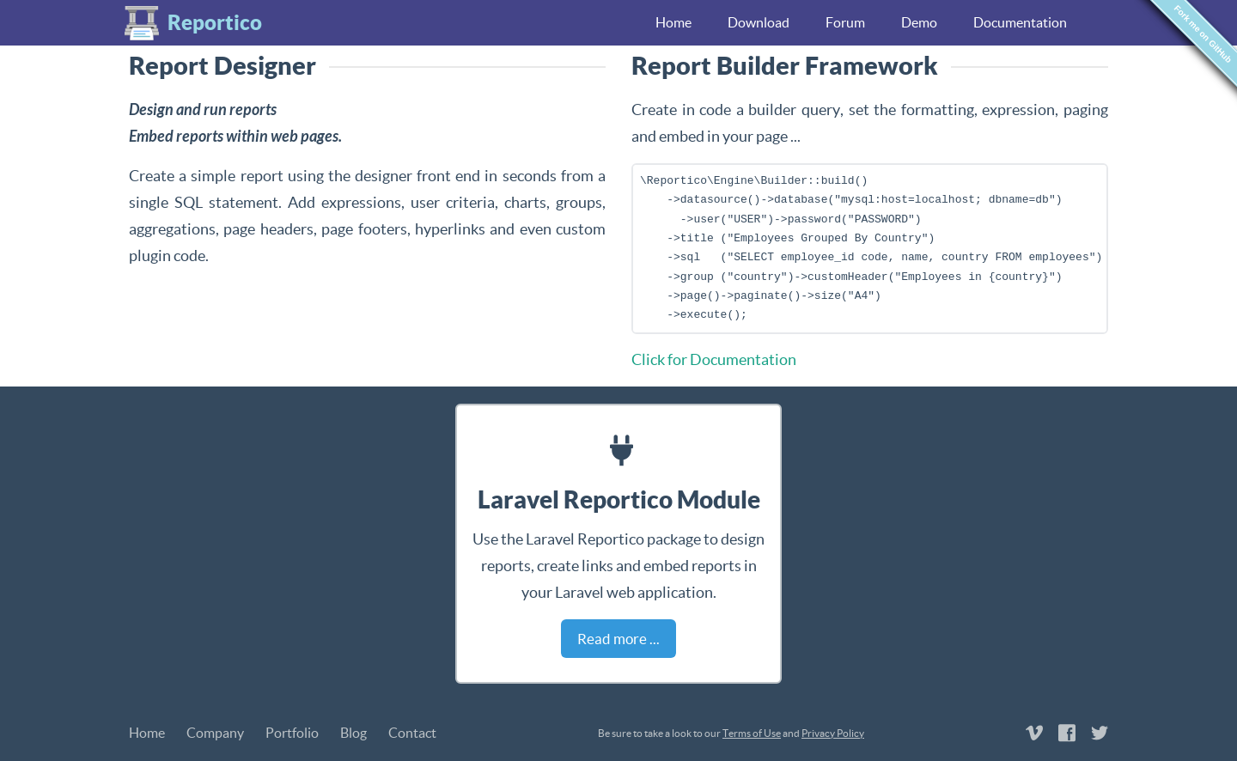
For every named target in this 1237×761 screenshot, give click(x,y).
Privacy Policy (832, 733)
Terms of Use (751, 733)
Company (215, 732)
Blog (353, 732)
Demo (919, 22)
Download (758, 22)
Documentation (1020, 22)
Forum (845, 22)
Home (673, 22)
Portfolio (292, 732)
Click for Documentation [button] (713, 359)
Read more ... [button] (618, 638)
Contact (412, 732)
